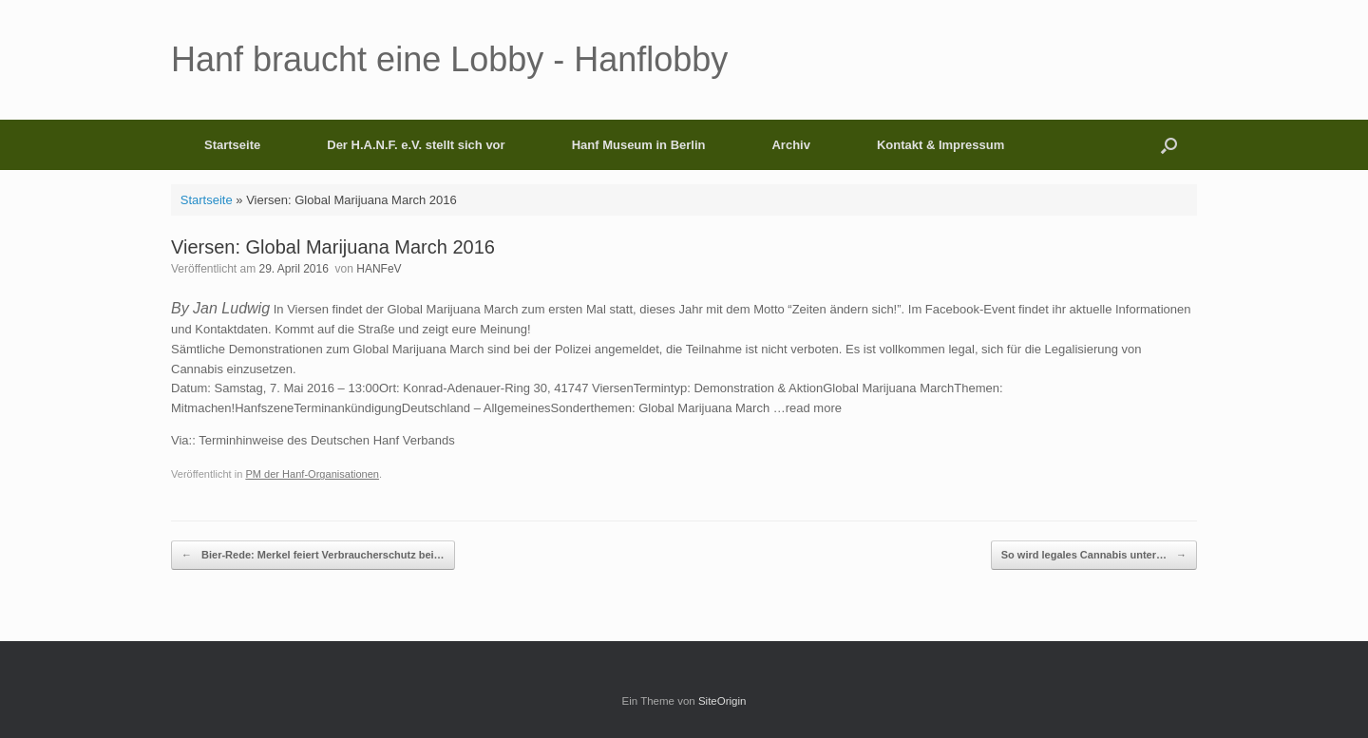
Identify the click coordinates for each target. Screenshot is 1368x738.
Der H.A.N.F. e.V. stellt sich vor (415, 145)
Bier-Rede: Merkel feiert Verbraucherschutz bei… (313, 555)
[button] (1169, 145)
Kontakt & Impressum (940, 145)
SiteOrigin (722, 701)
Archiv (790, 145)
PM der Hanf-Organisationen (312, 474)
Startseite (232, 145)
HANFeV (378, 268)
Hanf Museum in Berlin (639, 145)
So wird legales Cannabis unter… (1094, 555)
